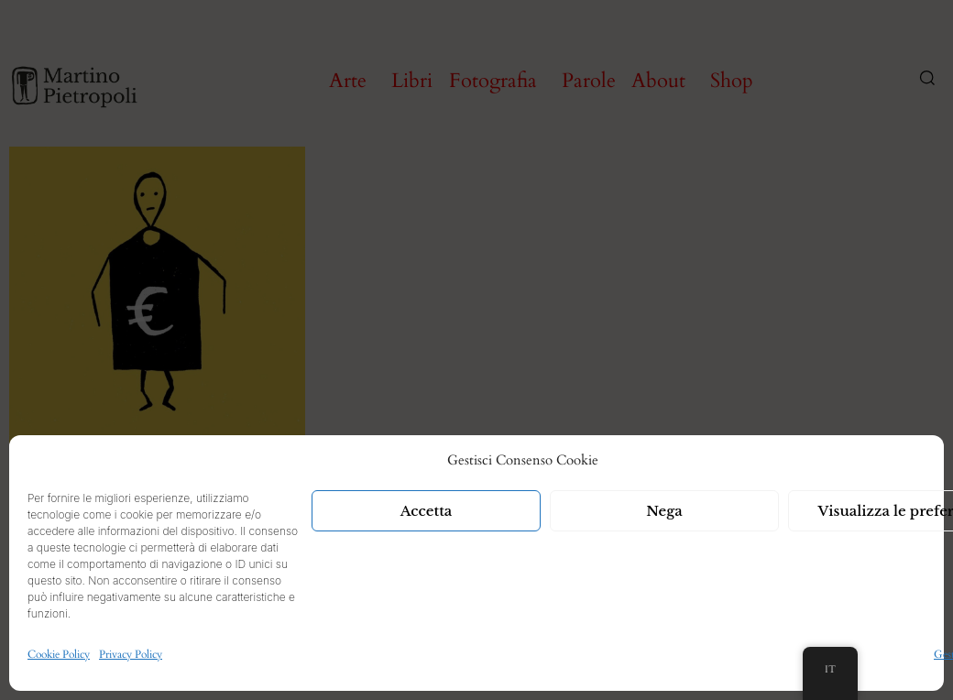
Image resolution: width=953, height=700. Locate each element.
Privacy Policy (130, 654)
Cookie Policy (58, 654)
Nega (664, 511)
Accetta (426, 511)
